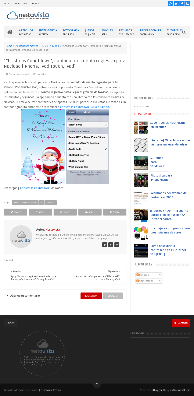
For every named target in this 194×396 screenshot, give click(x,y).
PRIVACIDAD (21, 3)
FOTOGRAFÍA (71, 32)
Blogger (157, 390)
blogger (113, 295)
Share (40, 212)
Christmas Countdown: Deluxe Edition (84, 107)
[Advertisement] (162, 68)
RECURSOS (126, 32)
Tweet (16, 212)
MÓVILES (107, 32)
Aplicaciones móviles (27, 45)
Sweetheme (184, 390)
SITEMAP (36, 3)
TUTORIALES (175, 32)
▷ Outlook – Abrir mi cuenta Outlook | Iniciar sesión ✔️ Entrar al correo (169, 215)
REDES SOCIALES (150, 32)
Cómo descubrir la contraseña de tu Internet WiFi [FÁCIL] (168, 250)
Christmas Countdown (34, 188)
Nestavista (46, 390)
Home (9, 45)
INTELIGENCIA (48, 32)
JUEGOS (90, 32)
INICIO (7, 3)
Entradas (142, 274)
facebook (91, 295)
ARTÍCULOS (26, 32)
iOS (44, 45)
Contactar (181, 322)
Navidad (54, 45)
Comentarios (144, 280)
